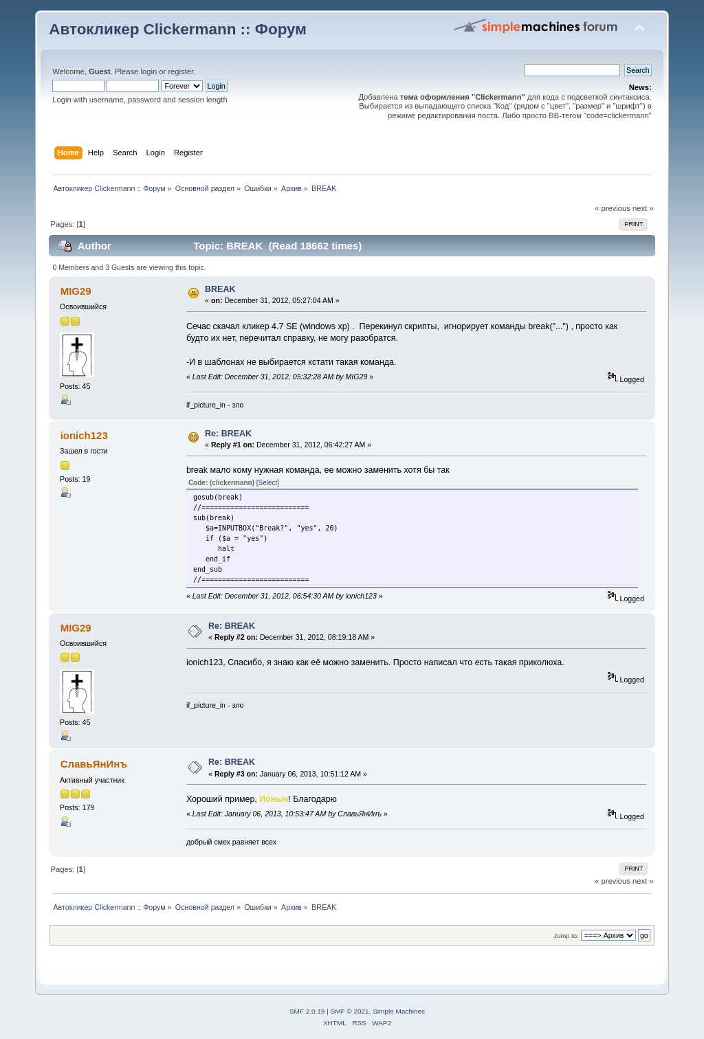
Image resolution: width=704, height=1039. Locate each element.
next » (643, 208)
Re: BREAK (228, 433)
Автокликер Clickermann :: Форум (178, 29)
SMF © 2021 (350, 1011)
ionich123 (84, 435)
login (148, 71)
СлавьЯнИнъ (94, 764)
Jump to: (566, 935)
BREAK (220, 289)
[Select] (267, 483)
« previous (612, 208)
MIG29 (75, 291)
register (180, 71)
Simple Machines (399, 1011)
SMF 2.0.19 (307, 1011)
